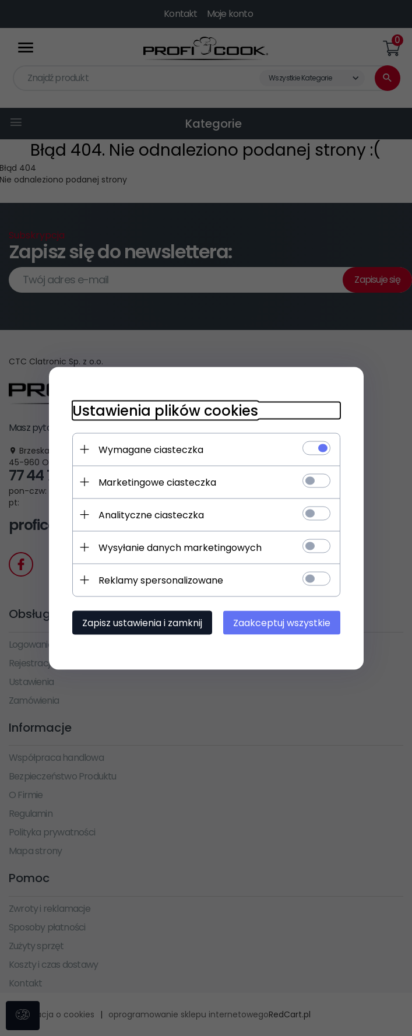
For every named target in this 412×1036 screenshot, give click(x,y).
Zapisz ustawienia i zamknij (142, 622)
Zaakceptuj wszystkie (281, 622)
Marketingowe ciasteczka (157, 482)
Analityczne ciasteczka (151, 514)
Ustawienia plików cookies (165, 410)
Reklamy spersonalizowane (160, 580)
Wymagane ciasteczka (150, 449)
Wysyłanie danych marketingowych (180, 547)
